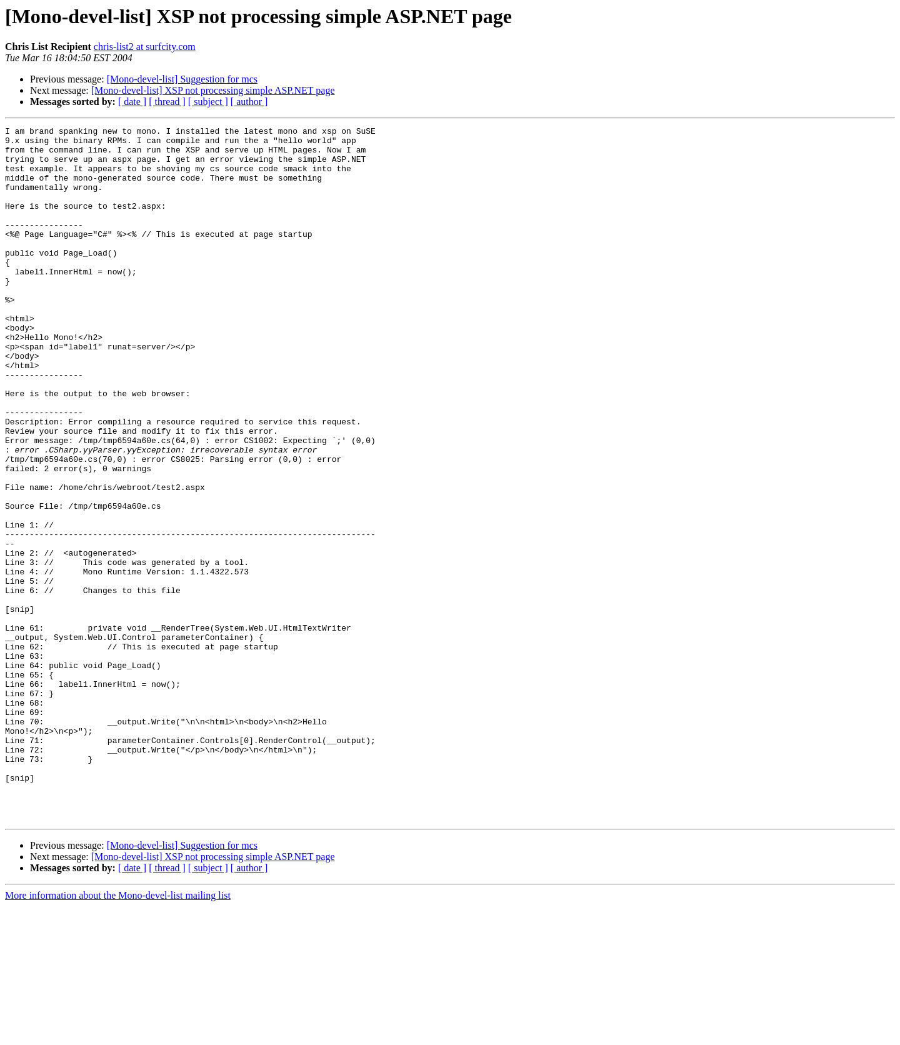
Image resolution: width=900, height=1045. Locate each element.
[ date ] (132, 101)
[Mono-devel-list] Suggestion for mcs (182, 79)
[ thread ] (167, 101)
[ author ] (249, 101)
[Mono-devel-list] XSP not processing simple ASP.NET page (213, 90)
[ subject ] (208, 101)
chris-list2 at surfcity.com (145, 46)
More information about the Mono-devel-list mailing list (118, 1034)
